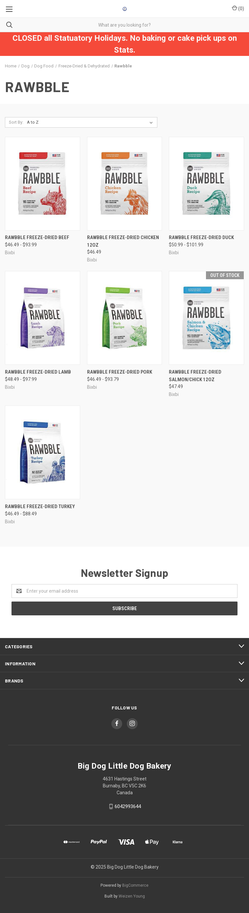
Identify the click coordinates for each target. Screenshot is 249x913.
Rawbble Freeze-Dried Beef (37, 237)
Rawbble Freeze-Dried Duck (201, 237)
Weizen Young (132, 896)
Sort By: (16, 122)
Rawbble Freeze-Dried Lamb (38, 372)
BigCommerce (135, 885)
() (238, 8)
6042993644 (128, 806)
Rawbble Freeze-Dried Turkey (40, 506)
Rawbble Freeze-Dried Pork (119, 372)
